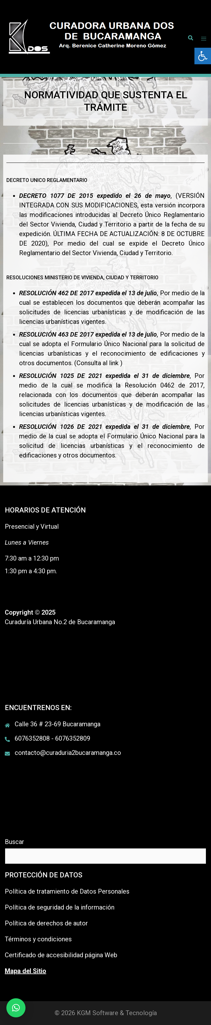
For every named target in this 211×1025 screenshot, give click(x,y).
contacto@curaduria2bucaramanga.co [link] (68, 753)
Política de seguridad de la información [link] (59, 907)
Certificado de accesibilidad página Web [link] (61, 955)
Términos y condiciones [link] (38, 939)
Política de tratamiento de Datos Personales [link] (67, 891)
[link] (202, 56)
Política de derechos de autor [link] (46, 923)
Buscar (14, 842)
